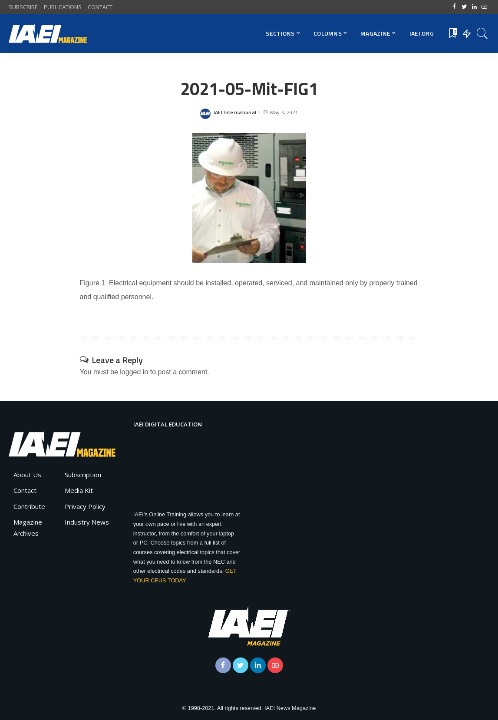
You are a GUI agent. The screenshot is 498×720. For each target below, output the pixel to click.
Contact (24, 490)
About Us (27, 474)
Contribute (29, 506)
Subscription (83, 474)
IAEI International (235, 112)
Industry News (87, 522)
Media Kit (79, 490)
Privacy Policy (85, 506)
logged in (134, 372)
